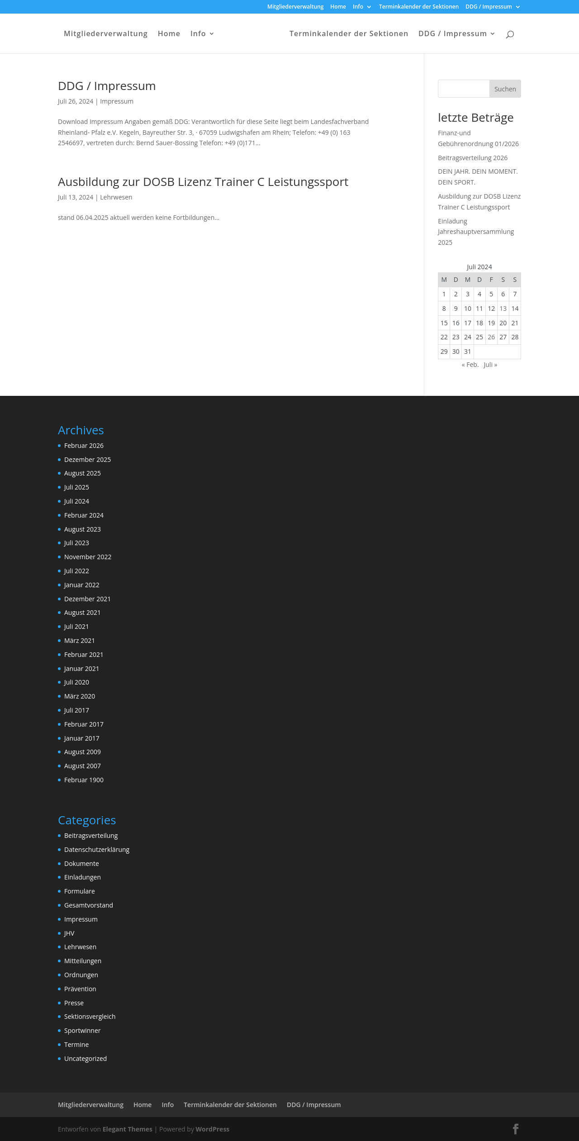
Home (338, 7)
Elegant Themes (127, 1129)
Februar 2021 (84, 654)
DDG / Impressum (488, 7)
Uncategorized (85, 1058)
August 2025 (82, 473)
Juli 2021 (76, 626)
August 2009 (82, 751)
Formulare (79, 891)
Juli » (491, 364)
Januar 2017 (82, 738)
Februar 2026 (84, 445)
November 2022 (88, 556)
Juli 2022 (76, 570)
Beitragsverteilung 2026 (473, 157)
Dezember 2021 (87, 598)
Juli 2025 (76, 487)
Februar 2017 (84, 724)
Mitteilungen (82, 960)
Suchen (505, 89)
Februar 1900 (84, 779)
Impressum (116, 101)
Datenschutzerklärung (96, 849)
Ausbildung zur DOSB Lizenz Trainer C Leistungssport (203, 181)
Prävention (80, 988)
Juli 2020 (76, 682)
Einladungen (82, 877)
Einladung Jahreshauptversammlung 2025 (476, 232)
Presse (74, 1002)
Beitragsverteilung (91, 835)
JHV (69, 933)
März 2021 (79, 640)
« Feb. (470, 364)
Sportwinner (82, 1030)
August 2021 (82, 612)
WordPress (213, 1129)
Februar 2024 (84, 515)
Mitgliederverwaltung (295, 7)
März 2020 (79, 696)
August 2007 (82, 765)
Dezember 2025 (87, 459)
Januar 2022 (82, 584)
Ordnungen (81, 974)
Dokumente (81, 863)
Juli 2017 (76, 710)
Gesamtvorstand (88, 905)
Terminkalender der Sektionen (419, 7)
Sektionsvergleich (90, 1016)
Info (358, 7)
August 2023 (82, 529)
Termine (76, 1044)
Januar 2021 (82, 668)
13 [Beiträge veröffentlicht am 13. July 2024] (503, 308)
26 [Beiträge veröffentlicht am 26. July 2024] (491, 337)
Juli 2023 (76, 542)
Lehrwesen (116, 197)
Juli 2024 (76, 501)
